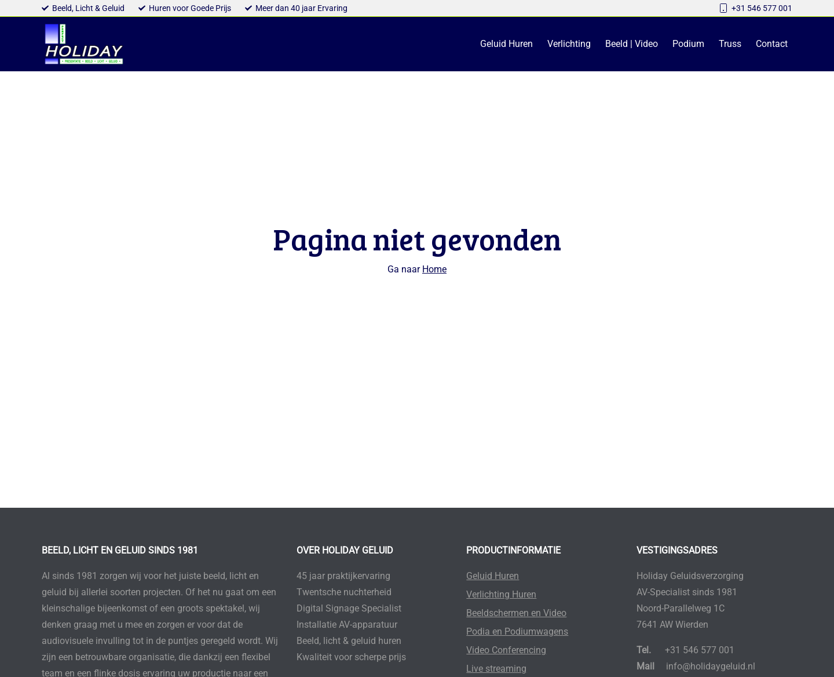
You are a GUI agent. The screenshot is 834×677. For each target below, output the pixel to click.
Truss (730, 43)
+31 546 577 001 (761, 8)
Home (434, 269)
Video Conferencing (506, 650)
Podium (688, 43)
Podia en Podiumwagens (517, 631)
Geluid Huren (506, 43)
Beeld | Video (631, 43)
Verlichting (569, 43)
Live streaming (496, 668)
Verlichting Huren (501, 594)
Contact (772, 43)
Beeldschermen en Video (516, 612)
